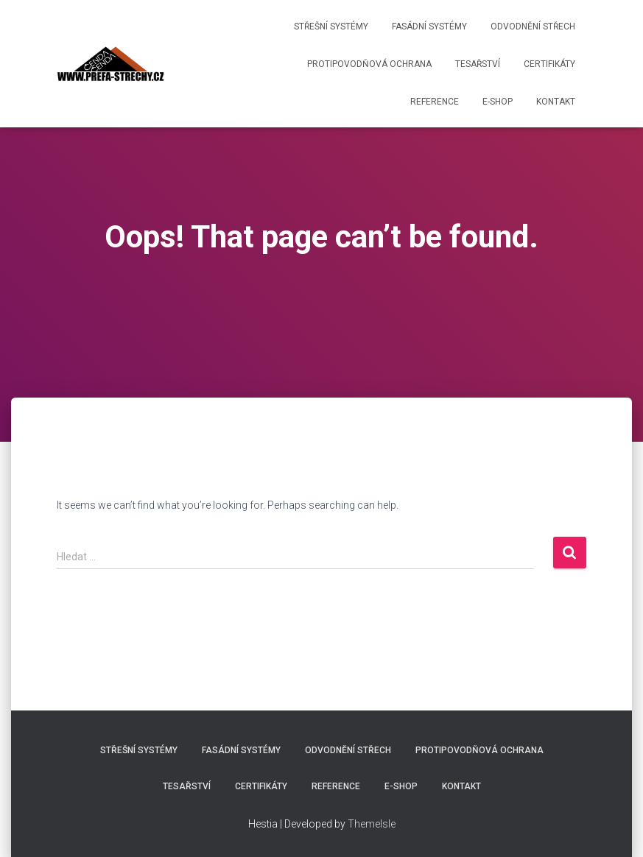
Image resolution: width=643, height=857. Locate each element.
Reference (434, 101)
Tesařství (477, 64)
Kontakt (555, 101)
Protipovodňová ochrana (369, 64)
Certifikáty (549, 64)
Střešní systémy (331, 26)
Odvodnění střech (533, 26)
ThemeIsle (372, 824)
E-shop (497, 101)
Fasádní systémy (429, 26)
